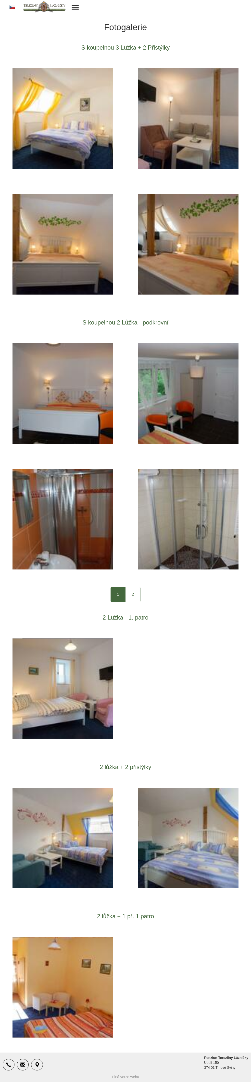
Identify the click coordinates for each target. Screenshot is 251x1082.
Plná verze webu (125, 1077)
